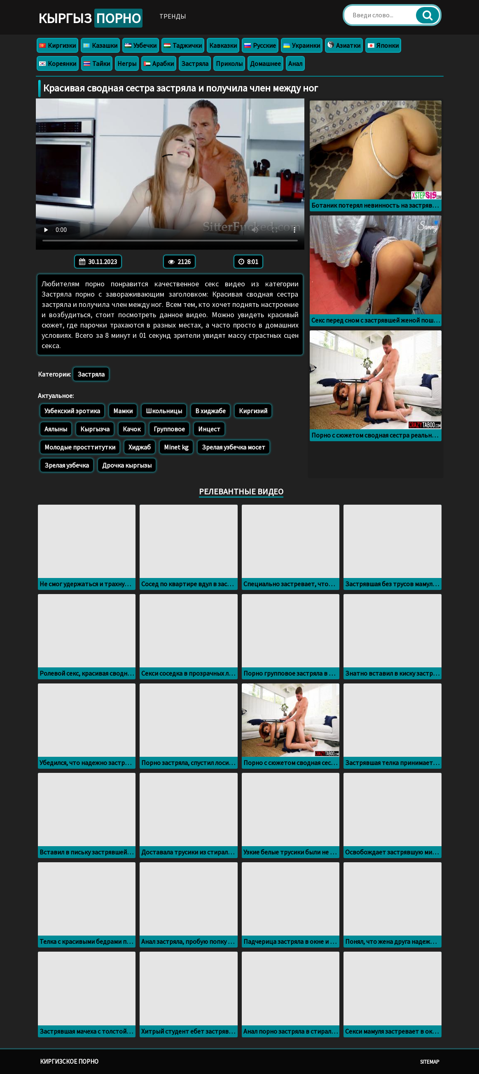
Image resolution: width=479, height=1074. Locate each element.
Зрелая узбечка (66, 465)
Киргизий (253, 411)
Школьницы (164, 411)
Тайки (97, 63)
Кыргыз (90, 18)
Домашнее (265, 63)
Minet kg (176, 447)
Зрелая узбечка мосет (233, 447)
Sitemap (429, 1061)
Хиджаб (140, 447)
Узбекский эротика (72, 411)
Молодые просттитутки (79, 447)
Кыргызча (95, 429)
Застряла (194, 63)
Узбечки (141, 45)
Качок (131, 429)
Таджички (183, 45)
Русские (260, 45)
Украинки (301, 45)
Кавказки (223, 45)
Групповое (169, 429)
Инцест (209, 429)
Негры (126, 63)
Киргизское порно (69, 1061)
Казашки (100, 45)
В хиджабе (210, 411)
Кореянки (57, 63)
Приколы (229, 63)
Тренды (172, 16)
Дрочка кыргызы (127, 465)
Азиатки (343, 45)
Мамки (123, 411)
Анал (295, 63)
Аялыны (55, 429)
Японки (383, 45)
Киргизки (57, 45)
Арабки (159, 63)
